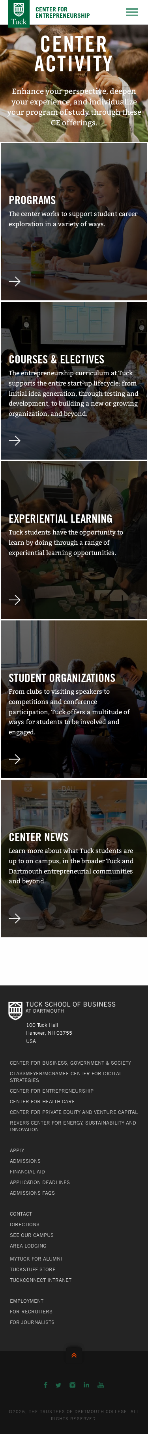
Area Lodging (28, 1245)
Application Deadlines (40, 1182)
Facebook (45, 1385)
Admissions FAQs (32, 1193)
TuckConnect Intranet (40, 1280)
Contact (21, 1214)
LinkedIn (86, 1385)
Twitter (58, 1385)
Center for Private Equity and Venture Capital (74, 1112)
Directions (24, 1224)
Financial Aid (27, 1171)
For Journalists (32, 1322)
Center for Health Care (42, 1101)
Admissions (25, 1161)
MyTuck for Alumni (36, 1258)
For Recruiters (31, 1311)
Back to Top (74, 1353)
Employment (26, 1301)
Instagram (72, 1385)
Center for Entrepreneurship (52, 1091)
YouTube (100, 1385)
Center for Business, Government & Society (70, 1063)
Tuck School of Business (19, 14)
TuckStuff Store (33, 1269)
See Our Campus (32, 1235)
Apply (17, 1150)
